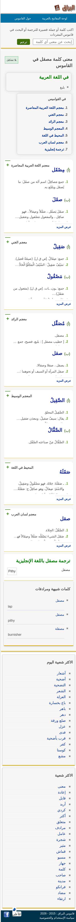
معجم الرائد (55, 121)
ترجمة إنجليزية (53, 149)
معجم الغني (55, 114)
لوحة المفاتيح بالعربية (54, 18)
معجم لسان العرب (50, 142)
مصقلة (59, 628)
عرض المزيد (63, 227)
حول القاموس (22, 18)
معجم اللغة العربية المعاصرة (44, 107)
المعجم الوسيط (53, 128)
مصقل (59, 600)
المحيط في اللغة (52, 135)
